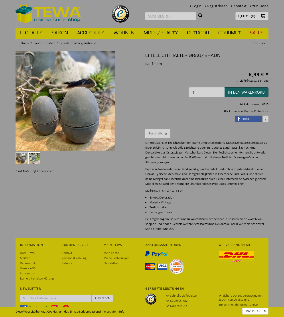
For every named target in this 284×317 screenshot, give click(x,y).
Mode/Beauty (161, 33)
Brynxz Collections (256, 111)
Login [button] (196, 6)
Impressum (27, 273)
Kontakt (240, 6)
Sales (257, 33)
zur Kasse (260, 6)
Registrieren (217, 6)
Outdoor (198, 33)
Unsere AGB (28, 268)
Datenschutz (28, 263)
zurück (260, 43)
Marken (25, 258)
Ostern (50, 43)
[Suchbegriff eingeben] (170, 16)
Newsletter (111, 263)
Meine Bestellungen (117, 258)
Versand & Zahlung (74, 258)
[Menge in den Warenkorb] (207, 92)
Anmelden (102, 298)
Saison (60, 33)
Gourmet (229, 33)
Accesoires (90, 33)
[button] (263, 16)
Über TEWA (27, 253)
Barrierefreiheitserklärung (37, 278)
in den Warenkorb (246, 92)
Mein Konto (111, 253)
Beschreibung (158, 133)
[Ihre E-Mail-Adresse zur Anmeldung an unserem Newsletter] (59, 298)
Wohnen (124, 33)
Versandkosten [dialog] (45, 171)
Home (25, 43)
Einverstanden (255, 311)
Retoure (67, 263)
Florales (31, 33)
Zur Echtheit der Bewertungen (238, 305)
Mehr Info (117, 311)
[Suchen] (200, 15)
